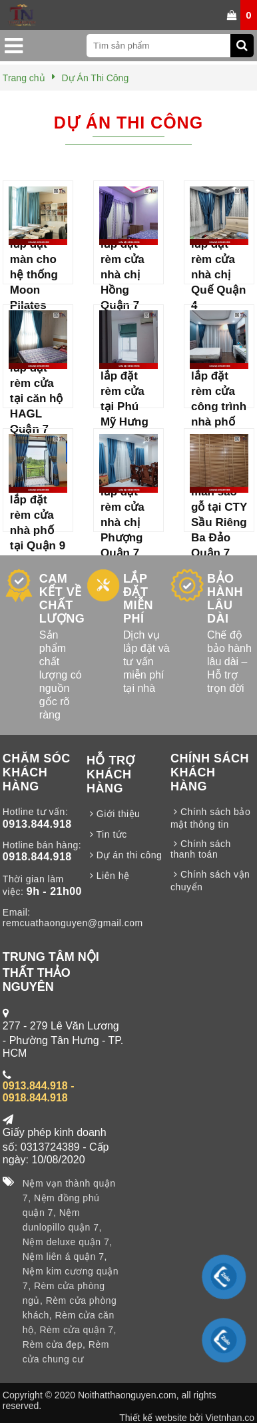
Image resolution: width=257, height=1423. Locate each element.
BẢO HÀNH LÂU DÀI (225, 598)
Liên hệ (108, 875)
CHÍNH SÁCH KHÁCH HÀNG (209, 772)
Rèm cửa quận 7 (76, 1329)
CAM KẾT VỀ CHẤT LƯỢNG (62, 598)
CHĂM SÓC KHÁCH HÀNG (37, 772)
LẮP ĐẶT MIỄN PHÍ (138, 598)
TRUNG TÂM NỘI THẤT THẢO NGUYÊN (51, 972)
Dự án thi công (124, 855)
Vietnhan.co (229, 1417)
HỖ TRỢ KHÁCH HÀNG (111, 774)
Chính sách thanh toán (200, 849)
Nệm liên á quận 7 (64, 1256)
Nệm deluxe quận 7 (66, 1242)
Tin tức (107, 834)
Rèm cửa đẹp (53, 1344)
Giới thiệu (113, 813)
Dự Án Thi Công (128, 122)
